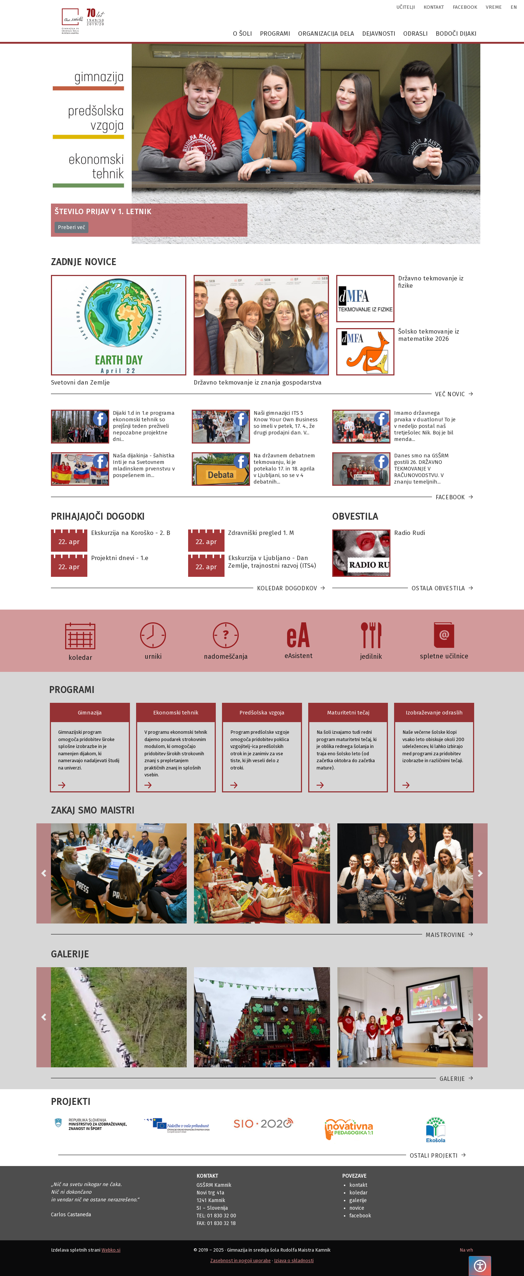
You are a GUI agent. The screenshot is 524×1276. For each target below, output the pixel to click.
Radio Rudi (409, 533)
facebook (465, 7)
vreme (494, 7)
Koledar (358, 1193)
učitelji (406, 7)
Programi (275, 34)
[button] (43, 873)
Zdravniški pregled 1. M (261, 533)
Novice (356, 1208)
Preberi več (71, 227)
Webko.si (111, 1250)
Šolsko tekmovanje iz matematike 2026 (428, 335)
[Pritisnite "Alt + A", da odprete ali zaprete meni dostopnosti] (480, 1266)
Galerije (452, 1078)
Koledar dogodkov (287, 588)
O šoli (242, 34)
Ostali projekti (434, 1155)
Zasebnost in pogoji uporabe (240, 1260)
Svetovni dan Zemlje (80, 382)
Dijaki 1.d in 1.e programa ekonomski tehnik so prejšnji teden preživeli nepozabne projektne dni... (144, 426)
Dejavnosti (378, 34)
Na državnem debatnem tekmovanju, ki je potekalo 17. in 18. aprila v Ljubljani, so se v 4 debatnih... (284, 468)
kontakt (434, 7)
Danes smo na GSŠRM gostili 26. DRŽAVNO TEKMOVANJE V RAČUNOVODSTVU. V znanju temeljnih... (421, 468)
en (514, 7)
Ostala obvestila (438, 588)
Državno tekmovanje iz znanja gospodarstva (258, 382)
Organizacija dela (326, 34)
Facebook (450, 497)
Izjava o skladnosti (294, 1260)
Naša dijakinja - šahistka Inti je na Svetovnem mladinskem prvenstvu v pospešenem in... (144, 465)
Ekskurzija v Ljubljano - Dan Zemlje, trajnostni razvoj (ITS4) (272, 561)
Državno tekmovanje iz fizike (431, 282)
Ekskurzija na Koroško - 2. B (130, 533)
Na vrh (466, 1250)
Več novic (450, 394)
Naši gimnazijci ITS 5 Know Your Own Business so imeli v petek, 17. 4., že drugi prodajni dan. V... (286, 423)
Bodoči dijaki (456, 34)
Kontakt (358, 1185)
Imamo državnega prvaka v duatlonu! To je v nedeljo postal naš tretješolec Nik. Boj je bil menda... (425, 426)
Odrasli (415, 34)
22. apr (69, 541)
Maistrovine (445, 935)
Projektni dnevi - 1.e (119, 558)
